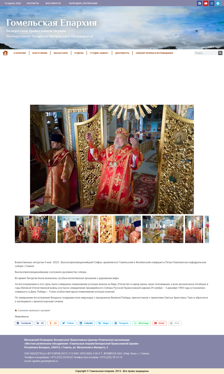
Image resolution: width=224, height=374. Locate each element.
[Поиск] (220, 53)
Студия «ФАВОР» (99, 53)
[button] (24, 323)
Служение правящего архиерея (34, 310)
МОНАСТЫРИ (61, 53)
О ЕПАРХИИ (20, 53)
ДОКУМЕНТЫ (122, 53)
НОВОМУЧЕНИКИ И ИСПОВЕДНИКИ (154, 53)
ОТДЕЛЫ (78, 53)
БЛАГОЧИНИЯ (39, 53)
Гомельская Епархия (51, 22)
